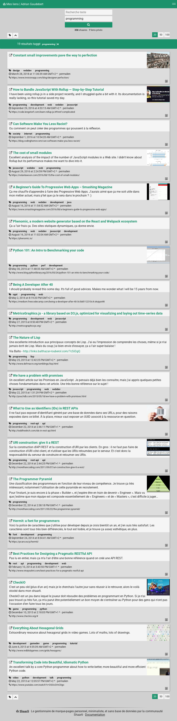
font (15, 534)
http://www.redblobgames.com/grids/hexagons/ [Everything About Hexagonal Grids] (35, 650)
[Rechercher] (88, 24)
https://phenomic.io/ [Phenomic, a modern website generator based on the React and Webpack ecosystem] (21, 238)
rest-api (35, 423)
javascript (72, 104)
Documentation (95, 714)
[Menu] (174, 5)
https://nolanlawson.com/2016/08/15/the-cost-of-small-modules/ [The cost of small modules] (44, 175)
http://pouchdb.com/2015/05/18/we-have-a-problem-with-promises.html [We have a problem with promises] (47, 396)
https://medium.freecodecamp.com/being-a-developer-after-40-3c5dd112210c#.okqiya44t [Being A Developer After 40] (57, 301)
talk (52, 677)
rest (15, 563)
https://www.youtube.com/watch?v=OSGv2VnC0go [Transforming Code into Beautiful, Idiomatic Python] (36, 684)
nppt (15, 294)
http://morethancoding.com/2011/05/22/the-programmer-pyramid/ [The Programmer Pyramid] (44, 509)
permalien (40, 74)
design (16, 70)
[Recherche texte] (88, 12)
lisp (32, 356)
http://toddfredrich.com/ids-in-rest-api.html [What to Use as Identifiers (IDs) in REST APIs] (32, 430)
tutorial (73, 643)
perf (43, 265)
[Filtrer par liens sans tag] (9, 35)
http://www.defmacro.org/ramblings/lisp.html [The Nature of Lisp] (33, 363)
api (43, 423)
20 (154, 34)
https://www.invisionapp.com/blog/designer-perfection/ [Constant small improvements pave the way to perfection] (39, 77)
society (16, 133)
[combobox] (88, 18)
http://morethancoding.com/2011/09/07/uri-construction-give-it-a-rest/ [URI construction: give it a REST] (46, 467)
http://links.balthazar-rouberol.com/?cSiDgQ (51, 351)
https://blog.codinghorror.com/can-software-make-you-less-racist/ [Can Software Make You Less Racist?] (44, 140)
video (15, 677)
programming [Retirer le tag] (50, 44)
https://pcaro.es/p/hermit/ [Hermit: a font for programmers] (24, 541)
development (37, 104)
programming (42, 70)
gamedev (35, 643)
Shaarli (24, 711)
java (69, 202)
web (49, 104)
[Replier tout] (15, 35)
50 (160, 34)
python (34, 265)
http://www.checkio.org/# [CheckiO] (23, 616)
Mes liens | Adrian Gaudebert (23, 4)
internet (28, 133)
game (16, 609)
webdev (27, 70)
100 (167, 34)
